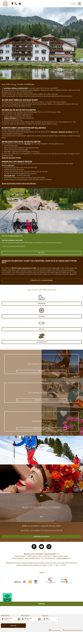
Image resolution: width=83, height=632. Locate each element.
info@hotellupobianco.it (63, 558)
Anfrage (41, 604)
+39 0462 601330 (49, 558)
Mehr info (41, 253)
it (71, 4)
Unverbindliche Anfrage (41, 536)
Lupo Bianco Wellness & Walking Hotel (15, 88)
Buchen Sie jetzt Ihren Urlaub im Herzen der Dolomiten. (19, 183)
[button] (11, 625)
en (73, 4)
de (76, 4)
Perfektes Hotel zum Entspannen (41, 280)
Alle (41, 516)
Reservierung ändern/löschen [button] (72, 630)
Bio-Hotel (27, 144)
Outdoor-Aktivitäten (10, 118)
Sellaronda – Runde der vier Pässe (61, 132)
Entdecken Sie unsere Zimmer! (11, 157)
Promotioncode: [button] (55, 630)
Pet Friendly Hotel (9, 175)
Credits (42, 572)
